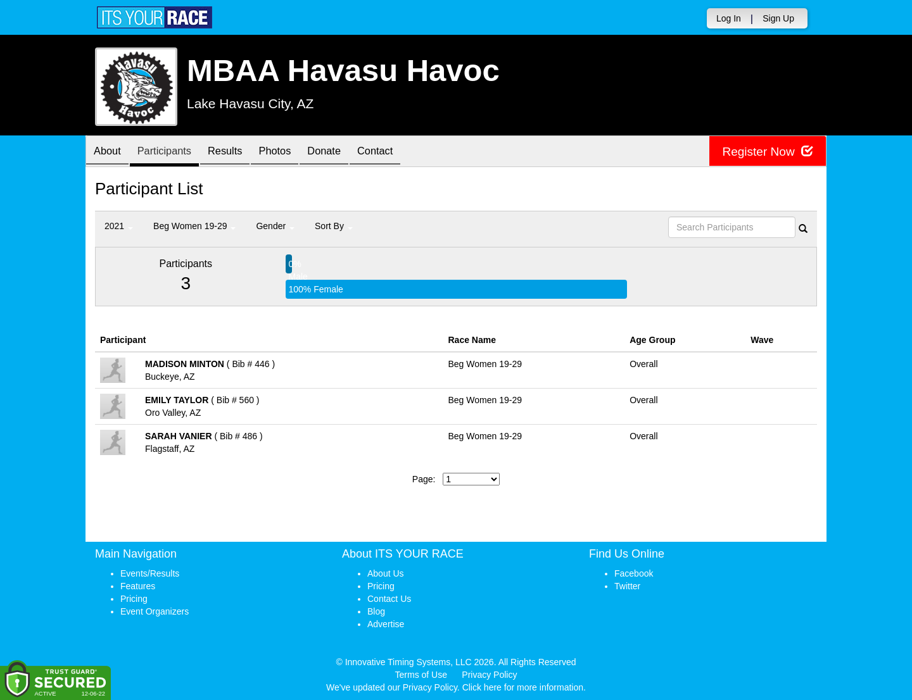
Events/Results (149, 573)
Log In (728, 18)
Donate (346, 152)
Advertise (385, 624)
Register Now (765, 151)
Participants (172, 152)
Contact (401, 152)
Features (137, 586)
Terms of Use (421, 675)
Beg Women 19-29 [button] (194, 226)
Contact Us (389, 599)
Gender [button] (275, 226)
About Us (385, 573)
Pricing (134, 599)
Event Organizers (154, 611)
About (110, 152)
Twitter (627, 586)
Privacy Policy (489, 675)
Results (237, 152)
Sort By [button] (334, 226)
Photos (292, 152)
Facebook (633, 573)
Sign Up (778, 18)
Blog (376, 611)
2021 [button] (118, 226)
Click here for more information (522, 687)
